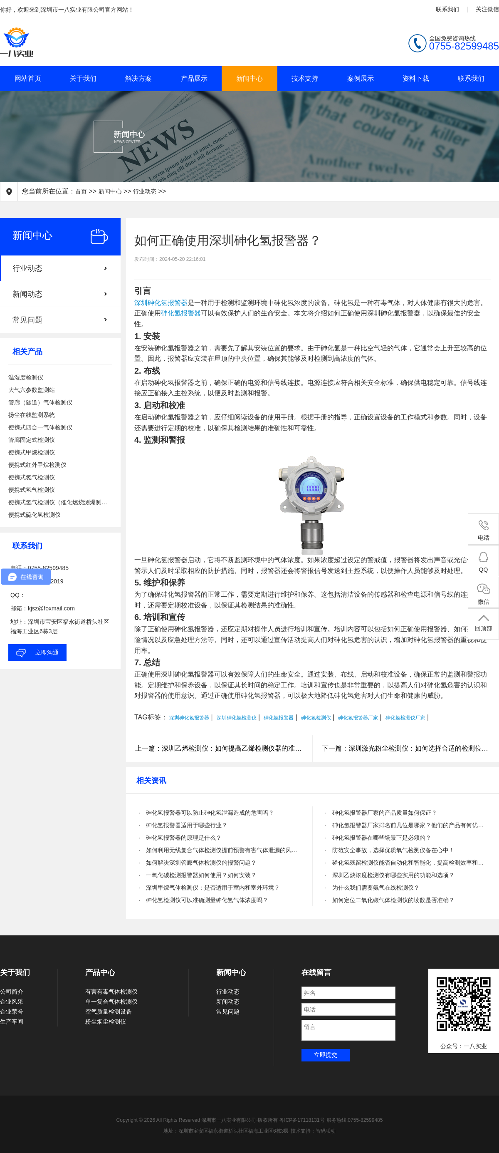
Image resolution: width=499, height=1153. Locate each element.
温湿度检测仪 (25, 377)
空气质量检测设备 (108, 1011)
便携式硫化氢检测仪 (34, 514)
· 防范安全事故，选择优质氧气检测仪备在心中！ (390, 850)
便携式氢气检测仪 (31, 489)
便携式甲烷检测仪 (31, 452)
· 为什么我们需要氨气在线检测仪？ (372, 887)
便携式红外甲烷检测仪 (37, 464)
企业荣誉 (11, 1011)
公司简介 (11, 991)
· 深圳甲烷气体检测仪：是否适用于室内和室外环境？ (209, 887)
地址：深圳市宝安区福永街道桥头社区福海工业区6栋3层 (226, 1131)
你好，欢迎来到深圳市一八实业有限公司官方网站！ (67, 9)
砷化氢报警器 (181, 313)
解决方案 (138, 78)
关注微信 (487, 9)
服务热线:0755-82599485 (354, 1120)
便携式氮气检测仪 (31, 477)
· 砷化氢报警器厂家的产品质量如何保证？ (381, 812)
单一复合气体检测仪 (111, 1001)
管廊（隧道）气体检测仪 (40, 402)
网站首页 (28, 78)
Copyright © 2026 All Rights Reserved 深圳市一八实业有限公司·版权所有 (197, 1120)
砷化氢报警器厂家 (358, 718)
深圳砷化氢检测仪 (237, 718)
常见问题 (27, 320)
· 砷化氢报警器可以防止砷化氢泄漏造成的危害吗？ (206, 812)
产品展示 (194, 78)
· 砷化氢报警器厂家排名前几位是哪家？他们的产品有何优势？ (406, 825)
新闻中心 (249, 78)
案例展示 (360, 78)
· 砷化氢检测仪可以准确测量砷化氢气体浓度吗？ (203, 900)
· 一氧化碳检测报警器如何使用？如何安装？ (197, 875)
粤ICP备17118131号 (301, 1120)
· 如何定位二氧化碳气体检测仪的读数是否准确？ (390, 900)
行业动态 (144, 191)
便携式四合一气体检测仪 (40, 427)
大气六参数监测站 (31, 390)
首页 (81, 191)
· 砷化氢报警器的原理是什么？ (180, 837)
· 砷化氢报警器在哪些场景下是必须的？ (378, 837)
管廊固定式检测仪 (31, 439)
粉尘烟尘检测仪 (105, 1021)
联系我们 (447, 9)
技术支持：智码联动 (313, 1131)
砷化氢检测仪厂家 (405, 718)
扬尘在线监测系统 (31, 415)
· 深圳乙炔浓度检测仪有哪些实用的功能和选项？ (390, 875)
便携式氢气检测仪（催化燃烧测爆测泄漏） (60, 502)
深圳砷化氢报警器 (161, 302)
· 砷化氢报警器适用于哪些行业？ (182, 825)
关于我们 (83, 78)
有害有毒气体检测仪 (111, 991)
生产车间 (11, 1021)
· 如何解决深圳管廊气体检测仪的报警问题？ (197, 862)
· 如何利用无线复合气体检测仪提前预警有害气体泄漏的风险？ (219, 850)
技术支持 (304, 78)
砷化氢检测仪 (316, 718)
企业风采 (11, 1001)
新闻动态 (27, 294)
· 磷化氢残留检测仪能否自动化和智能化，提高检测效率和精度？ (406, 862)
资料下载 (416, 78)
